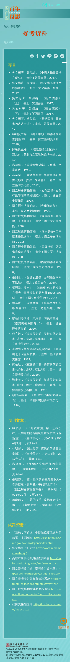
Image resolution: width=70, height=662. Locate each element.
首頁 (6, 26)
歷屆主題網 (51, 5)
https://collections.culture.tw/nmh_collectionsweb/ (36, 594)
